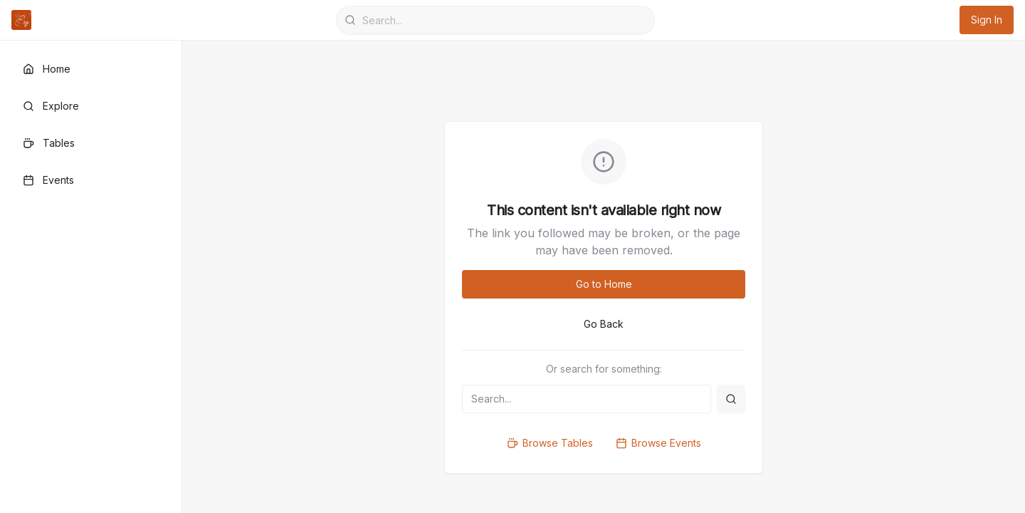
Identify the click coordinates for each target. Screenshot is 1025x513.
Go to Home (604, 284)
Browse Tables (550, 443)
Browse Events (658, 443)
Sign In (986, 20)
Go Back (604, 324)
